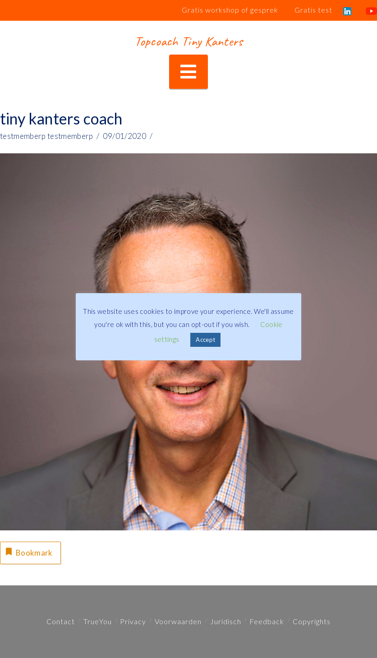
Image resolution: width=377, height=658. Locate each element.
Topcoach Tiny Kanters (188, 41)
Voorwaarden (178, 621)
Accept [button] (205, 339)
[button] (188, 72)
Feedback (266, 621)
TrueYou (97, 621)
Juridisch (225, 621)
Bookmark (28, 551)
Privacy (133, 621)
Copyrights (312, 621)
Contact (60, 621)
